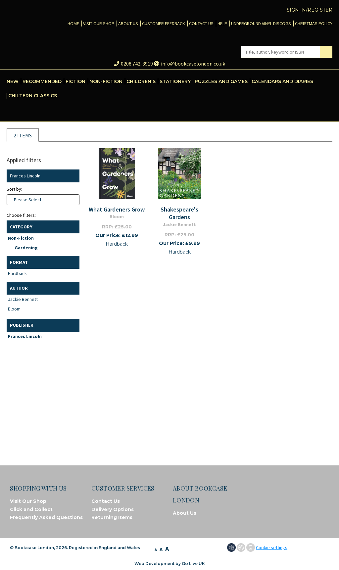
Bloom (14, 309)
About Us (184, 513)
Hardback (17, 273)
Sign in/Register (309, 10)
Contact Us (105, 501)
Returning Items (111, 517)
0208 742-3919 (133, 63)
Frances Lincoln (25, 336)
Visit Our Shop (28, 501)
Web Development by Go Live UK (169, 563)
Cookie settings (271, 547)
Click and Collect (31, 509)
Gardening (26, 248)
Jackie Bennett (23, 299)
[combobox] (43, 199)
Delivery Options (112, 509)
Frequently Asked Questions (46, 517)
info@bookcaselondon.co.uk (189, 63)
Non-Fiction (21, 238)
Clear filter (73, 176)
